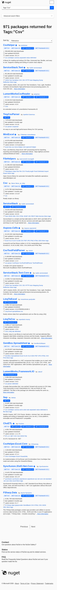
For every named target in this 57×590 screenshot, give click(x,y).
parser (10, 126)
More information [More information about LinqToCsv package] (46, 338)
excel (6, 147)
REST (33, 216)
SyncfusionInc (43, 466)
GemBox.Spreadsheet (15, 343)
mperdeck (22, 319)
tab (13, 331)
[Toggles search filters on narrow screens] (52, 16)
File (20, 171)
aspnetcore (31, 479)
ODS (40, 240)
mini (24, 147)
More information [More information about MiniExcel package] (27, 153)
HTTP (27, 80)
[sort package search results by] (31, 40)
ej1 (36, 479)
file (4, 411)
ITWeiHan (23, 134)
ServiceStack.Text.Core (16, 273)
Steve (13, 183)
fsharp (9, 505)
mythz (31, 67)
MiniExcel (8, 134)
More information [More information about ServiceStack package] (33, 223)
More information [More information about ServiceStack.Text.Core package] (19, 294)
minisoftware (31, 134)
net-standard (47, 479)
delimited (33, 57)
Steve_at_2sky (20, 183)
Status (5, 549)
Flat (17, 171)
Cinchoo (21, 423)
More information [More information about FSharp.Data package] (42, 514)
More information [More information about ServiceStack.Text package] (19, 89)
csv (6, 57)
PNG (32, 240)
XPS (39, 356)
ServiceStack (10, 203)
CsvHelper (9, 45)
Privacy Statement (37, 583)
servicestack (38, 67)
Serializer (15, 80)
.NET (11, 436)
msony (28, 319)
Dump (41, 80)
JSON (7, 80)
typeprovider (19, 505)
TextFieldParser (38, 263)
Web (37, 216)
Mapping (36, 80)
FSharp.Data (10, 492)
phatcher (37, 94)
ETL (6, 436)
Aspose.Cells (10, 228)
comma (16, 57)
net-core (40, 479)
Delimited (41, 171)
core (7, 481)
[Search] (52, 8)
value (28, 57)
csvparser (15, 126)
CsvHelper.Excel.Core (15, 444)
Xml (18, 436)
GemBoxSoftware (39, 343)
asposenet (32, 228)
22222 (31, 250)
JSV (23, 80)
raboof (40, 372)
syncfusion (8, 479)
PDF (25, 240)
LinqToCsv (9, 319)
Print (4, 358)
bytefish (26, 114)
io (47, 410)
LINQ (10, 331)
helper (34, 147)
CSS (40, 505)
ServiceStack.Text (13, 67)
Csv (5, 183)
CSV (20, 80)
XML (14, 216)
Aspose (26, 228)
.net (4, 481)
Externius (32, 114)
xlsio (10, 481)
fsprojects (28, 493)
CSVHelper (12, 456)
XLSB (18, 240)
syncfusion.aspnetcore (19, 479)
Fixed (35, 171)
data (13, 505)
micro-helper (18, 147)
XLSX (14, 240)
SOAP (26, 216)
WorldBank (26, 505)
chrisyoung (34, 444)
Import (46, 171)
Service (41, 216)
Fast (6, 216)
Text (10, 80)
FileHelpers (9, 159)
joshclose (24, 45)
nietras (13, 397)
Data (14, 171)
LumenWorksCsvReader (16, 94)
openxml (29, 147)
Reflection (6, 82)
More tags (13, 82)
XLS (10, 240)
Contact (5, 542)
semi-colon (23, 410)
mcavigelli (30, 159)
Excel (7, 240)
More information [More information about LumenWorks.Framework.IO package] (8, 392)
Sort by (6, 40)
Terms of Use (24, 583)
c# (9, 436)
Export (5, 173)
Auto (31, 80)
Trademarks (49, 583)
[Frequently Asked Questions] (4, 557)
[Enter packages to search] (26, 8)
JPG (28, 240)
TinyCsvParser (11, 114)
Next (33, 527)
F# (6, 505)
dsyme (23, 493)
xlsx (10, 147)
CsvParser (15, 263)
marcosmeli (23, 159)
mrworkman (25, 299)
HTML (21, 216)
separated (23, 57)
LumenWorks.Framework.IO (18, 371)
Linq (6, 311)
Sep (5, 397)
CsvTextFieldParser (14, 250)
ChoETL (7, 423)
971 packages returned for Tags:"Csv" (27, 29)
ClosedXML (24, 456)
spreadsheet (16, 311)
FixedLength (29, 171)
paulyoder (32, 299)
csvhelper (11, 57)
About (17, 583)
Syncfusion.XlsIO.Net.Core (18, 466)
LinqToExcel (10, 299)
